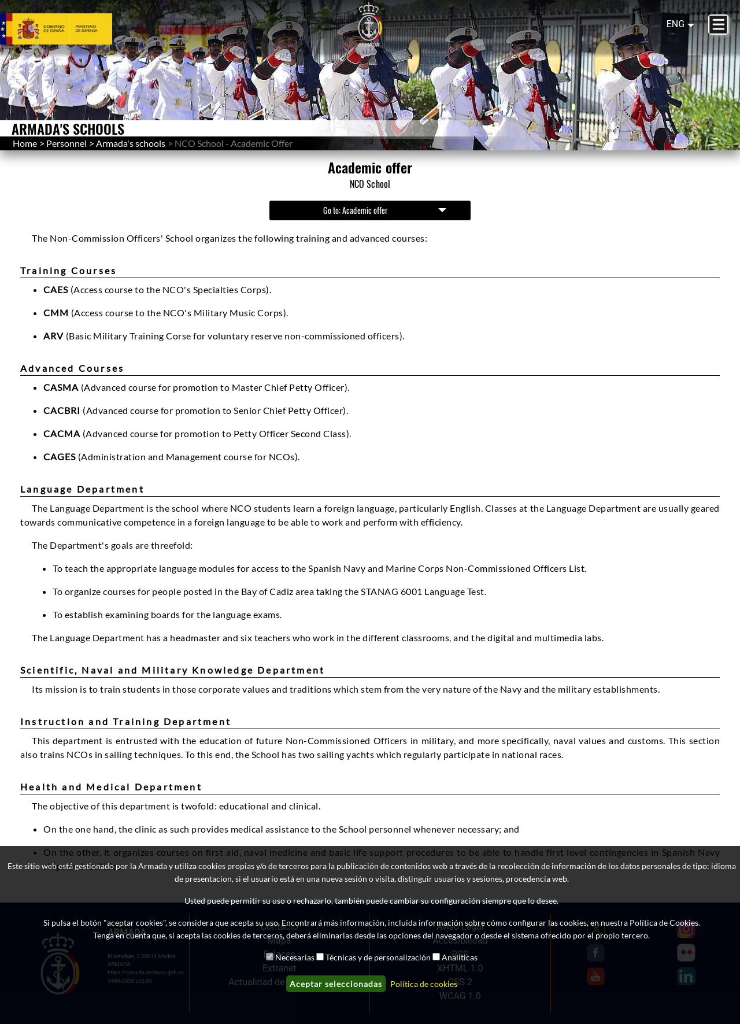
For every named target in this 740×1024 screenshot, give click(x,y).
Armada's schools (130, 143)
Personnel (66, 143)
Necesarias (294, 957)
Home (25, 143)
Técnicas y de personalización (378, 957)
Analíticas (460, 957)
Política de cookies (423, 984)
